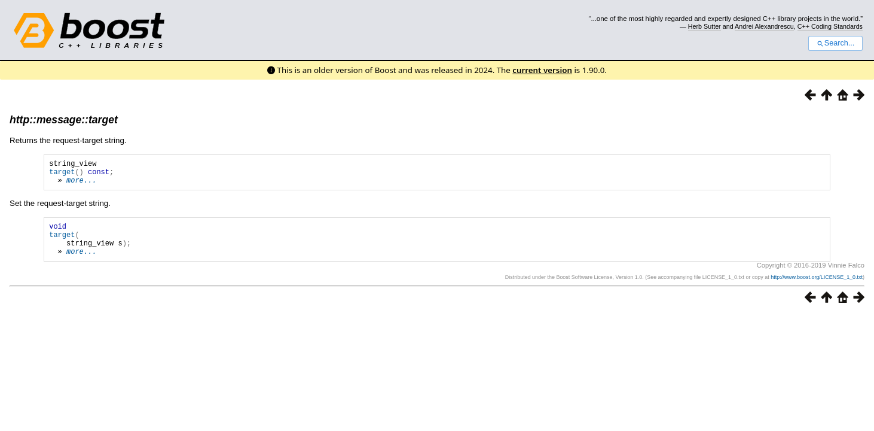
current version (542, 70)
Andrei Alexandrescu (764, 26)
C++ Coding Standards (830, 26)
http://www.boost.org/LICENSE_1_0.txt (817, 290)
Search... (835, 43)
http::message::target (64, 120)
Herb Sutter (704, 26)
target (62, 175)
